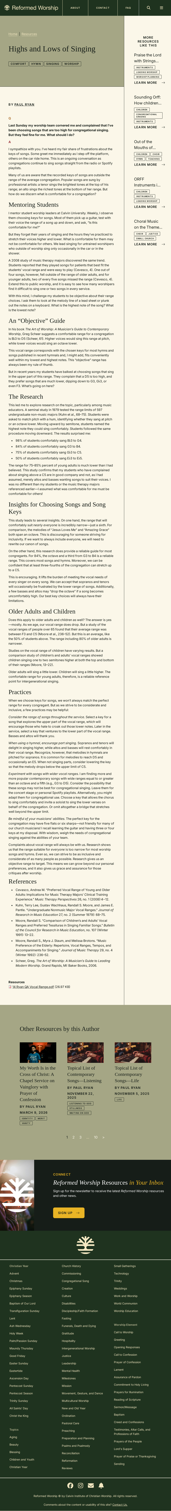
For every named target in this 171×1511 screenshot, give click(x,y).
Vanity (26, 1123)
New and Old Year (74, 1408)
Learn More (148, 83)
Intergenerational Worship (78, 1348)
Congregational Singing (146, 115)
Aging (13, 1437)
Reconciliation (71, 1453)
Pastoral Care (70, 1423)
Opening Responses (127, 1347)
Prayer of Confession (127, 1362)
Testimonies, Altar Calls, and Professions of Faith (132, 1432)
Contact (103, 7)
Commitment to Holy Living (131, 1384)
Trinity (118, 1281)
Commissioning (71, 1273)
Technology (121, 1273)
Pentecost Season (21, 1393)
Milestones (69, 1378)
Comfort (18, 63)
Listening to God (80, 1103)
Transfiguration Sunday (24, 1311)
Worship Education (126, 1311)
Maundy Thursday (21, 1348)
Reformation (69, 1460)
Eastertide (16, 1370)
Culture (66, 1296)
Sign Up (69, 1213)
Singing (52, 63)
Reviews (67, 1468)
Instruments (144, 67)
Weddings (120, 1288)
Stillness (76, 1108)
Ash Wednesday (20, 1326)
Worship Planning (147, 77)
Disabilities (68, 1303)
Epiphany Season (20, 1296)
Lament (119, 1369)
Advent (14, 1273)
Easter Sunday (18, 1363)
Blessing (14, 1452)
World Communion (125, 1303)
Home (12, 34)
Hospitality (68, 1340)
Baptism (119, 1414)
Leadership (69, 1363)
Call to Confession (125, 1354)
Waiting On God (79, 1113)
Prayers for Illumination (128, 1392)
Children (142, 109)
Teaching (154, 159)
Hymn (36, 63)
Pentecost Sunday (21, 1385)
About (75, 7)
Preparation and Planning (78, 1438)
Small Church (145, 238)
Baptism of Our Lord (22, 1303)
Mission (66, 1385)
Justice (153, 234)
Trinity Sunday (18, 1400)
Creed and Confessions (129, 1422)
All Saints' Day (18, 1408)
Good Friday (17, 1355)
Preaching (68, 1430)
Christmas (15, 1281)
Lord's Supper (123, 1448)
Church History (71, 1266)
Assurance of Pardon (127, 1377)
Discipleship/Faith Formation (80, 1311)
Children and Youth (21, 1459)
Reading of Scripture (127, 1399)
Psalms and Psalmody (76, 1445)
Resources (29, 34)
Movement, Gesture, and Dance (82, 1393)
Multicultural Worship (75, 1400)
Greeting (119, 1339)
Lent (12, 1318)
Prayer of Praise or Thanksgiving (135, 1456)
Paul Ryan (24, 104)
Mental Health (71, 1370)
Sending (119, 1463)
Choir (156, 154)
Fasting (66, 1318)
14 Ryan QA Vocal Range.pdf (33, 987)
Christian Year (18, 1467)
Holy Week (16, 1333)
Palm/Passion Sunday (23, 1340)
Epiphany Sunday (20, 1288)
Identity (27, 1118)
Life (119, 1099)
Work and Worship (126, 1296)
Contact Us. (120, 1504)
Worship (71, 63)
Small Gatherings (125, 1266)
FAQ (128, 7)
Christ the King (18, 1415)
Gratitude (68, 1333)
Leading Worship (146, 72)
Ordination (68, 1415)
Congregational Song (75, 1281)
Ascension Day (19, 1378)
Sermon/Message (125, 1407)
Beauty (14, 1444)
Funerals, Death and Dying (79, 1326)
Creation (67, 1288)
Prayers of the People (128, 1441)
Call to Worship (123, 1332)
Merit (41, 1118)
